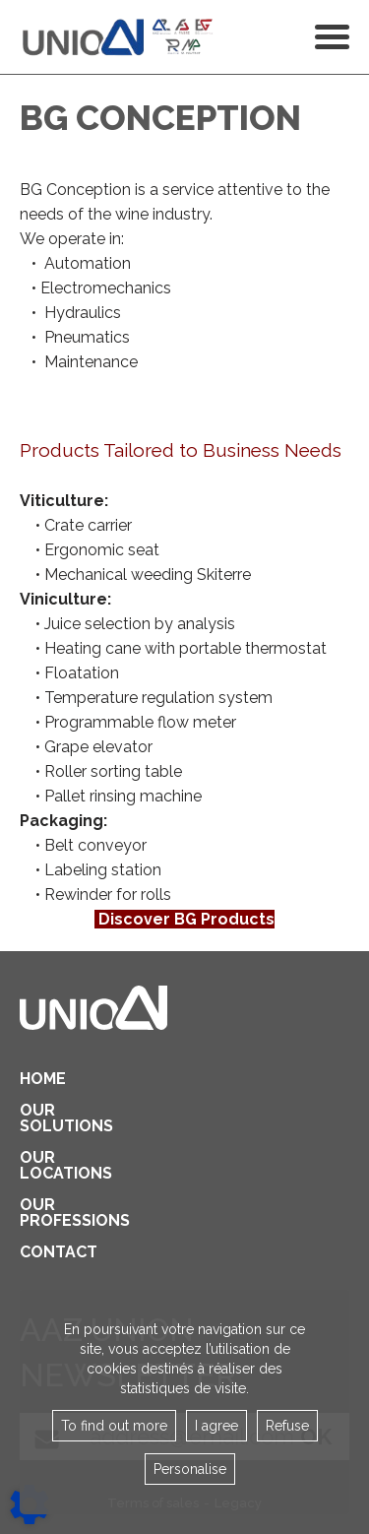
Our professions (49, 1213)
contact (49, 1252)
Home (43, 1079)
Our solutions (49, 1118)
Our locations (49, 1166)
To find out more (114, 1426)
